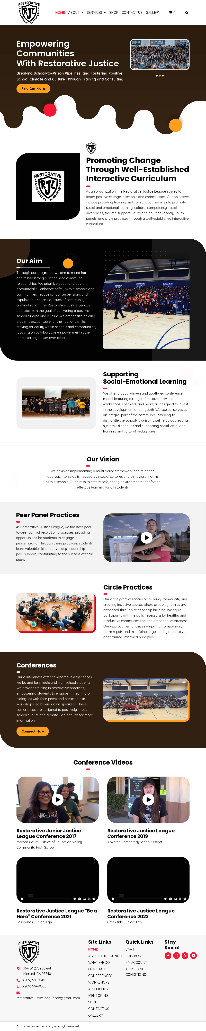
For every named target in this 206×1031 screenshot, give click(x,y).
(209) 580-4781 (34, 980)
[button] (33, 88)
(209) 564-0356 (34, 986)
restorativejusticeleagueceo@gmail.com (48, 998)
